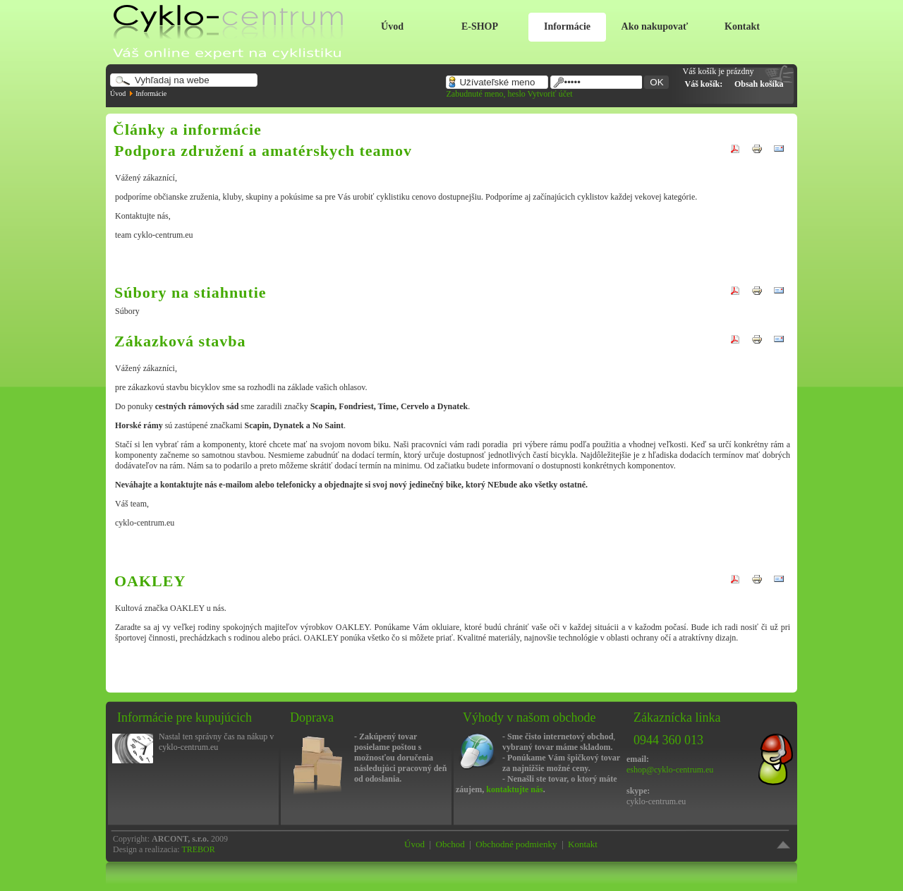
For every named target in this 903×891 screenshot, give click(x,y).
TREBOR (197, 849)
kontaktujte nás (514, 789)
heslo (516, 94)
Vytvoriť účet (550, 94)
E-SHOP (479, 26)
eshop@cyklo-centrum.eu (669, 770)
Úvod (392, 26)
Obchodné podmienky (516, 844)
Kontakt (742, 26)
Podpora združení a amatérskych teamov (263, 150)
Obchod (450, 844)
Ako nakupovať (655, 26)
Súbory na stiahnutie (190, 292)
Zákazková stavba (180, 341)
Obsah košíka (759, 84)
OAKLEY (150, 581)
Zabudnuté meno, (476, 94)
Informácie (567, 26)
